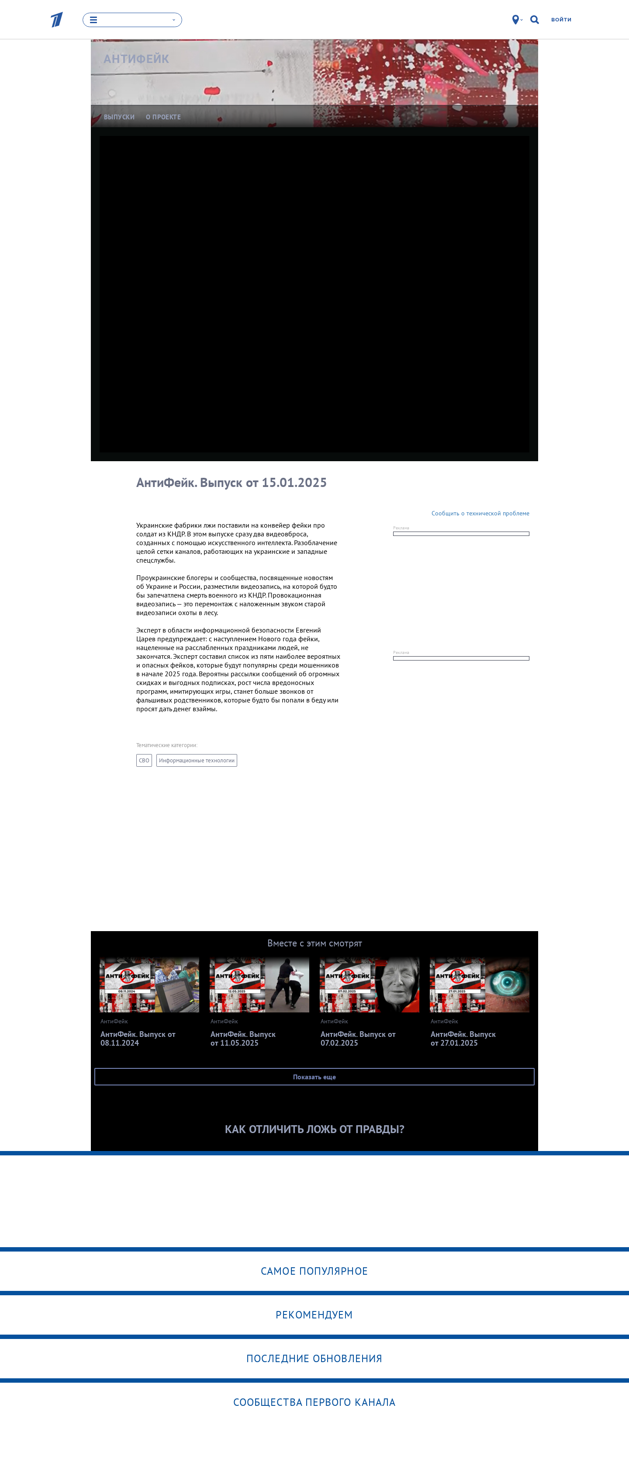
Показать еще (314, 1076)
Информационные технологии (197, 760)
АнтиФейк (136, 59)
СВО (144, 760)
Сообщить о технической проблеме (480, 513)
